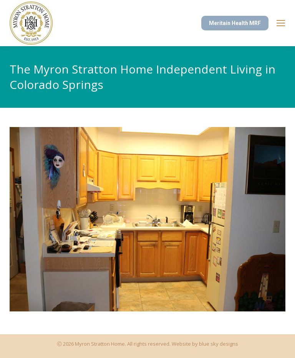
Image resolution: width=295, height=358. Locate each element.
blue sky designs (218, 343)
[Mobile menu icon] (280, 23)
